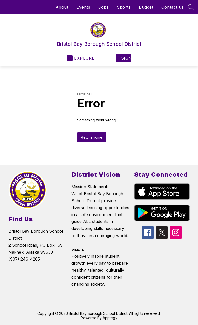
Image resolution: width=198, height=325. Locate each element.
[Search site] (191, 7)
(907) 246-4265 (24, 259)
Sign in (126, 58)
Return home (91, 137)
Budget (146, 7)
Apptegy (110, 318)
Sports (124, 7)
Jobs (103, 7)
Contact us (172, 7)
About (62, 7)
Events (83, 7)
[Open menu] (81, 58)
